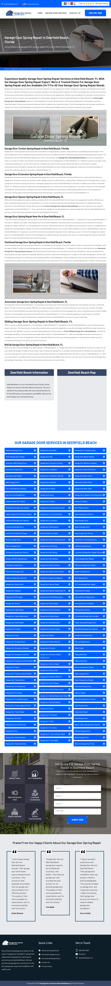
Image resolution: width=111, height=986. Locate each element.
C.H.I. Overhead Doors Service (16, 489)
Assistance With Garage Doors (16, 463)
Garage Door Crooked (13, 629)
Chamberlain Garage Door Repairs (17, 508)
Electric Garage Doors (13, 546)
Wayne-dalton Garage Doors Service (87, 725)
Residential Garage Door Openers (86, 629)
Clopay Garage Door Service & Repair (18, 514)
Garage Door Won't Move (83, 482)
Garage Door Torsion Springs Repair (52, 734)
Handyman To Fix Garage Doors (86, 540)
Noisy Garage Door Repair (49, 533)
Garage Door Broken (13, 603)
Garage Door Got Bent (13, 718)
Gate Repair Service (82, 508)
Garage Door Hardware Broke (16, 744)
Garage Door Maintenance (49, 527)
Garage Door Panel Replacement (51, 597)
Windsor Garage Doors (82, 731)
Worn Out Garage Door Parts (84, 744)
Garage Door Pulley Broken (49, 616)
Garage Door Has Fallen (48, 450)
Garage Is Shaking (81, 501)
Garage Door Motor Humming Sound (52, 540)
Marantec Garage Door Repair (85, 565)
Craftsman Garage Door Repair (16, 533)
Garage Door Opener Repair (49, 584)
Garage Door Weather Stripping (86, 463)
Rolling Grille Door (81, 654)
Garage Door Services (56, 13)
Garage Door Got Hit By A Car (16, 725)
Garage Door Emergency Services (17, 654)
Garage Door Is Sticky (47, 489)
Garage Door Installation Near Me (51, 476)
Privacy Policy (47, 966)
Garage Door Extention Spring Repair (18, 674)
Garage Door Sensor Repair (49, 664)
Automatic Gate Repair (14, 476)
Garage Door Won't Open (83, 489)
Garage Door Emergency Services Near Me (20, 661)
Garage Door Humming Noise (16, 737)
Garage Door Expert (13, 667)
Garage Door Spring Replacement (52, 689)
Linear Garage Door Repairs (84, 559)
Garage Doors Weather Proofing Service (89, 495)
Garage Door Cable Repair (15, 610)
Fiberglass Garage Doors (14, 565)
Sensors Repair (80, 693)
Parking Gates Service (82, 610)
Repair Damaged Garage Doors (85, 623)
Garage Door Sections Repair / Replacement (50, 656)
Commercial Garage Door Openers (17, 521)
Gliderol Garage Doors (82, 527)
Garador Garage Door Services (16, 578)
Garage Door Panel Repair (49, 603)
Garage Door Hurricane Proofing (51, 463)
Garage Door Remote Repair (50, 629)
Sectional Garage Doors (83, 686)
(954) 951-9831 (95, 13)
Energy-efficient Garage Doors (16, 559)
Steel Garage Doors (81, 705)
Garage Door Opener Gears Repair (52, 572)
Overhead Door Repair (82, 591)
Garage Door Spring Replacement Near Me (55, 696)
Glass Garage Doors (81, 521)
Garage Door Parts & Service (50, 610)
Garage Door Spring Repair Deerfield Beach (26, 69)
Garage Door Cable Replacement (17, 616)
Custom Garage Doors (13, 540)
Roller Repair (79, 648)
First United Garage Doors (15, 572)
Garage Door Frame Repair (15, 712)
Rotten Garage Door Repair (84, 667)
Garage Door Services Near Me (50, 677)
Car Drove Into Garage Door (15, 495)
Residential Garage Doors (83, 635)
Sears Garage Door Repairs (84, 680)
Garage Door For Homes (14, 693)
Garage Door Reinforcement (50, 623)
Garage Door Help (46, 457)
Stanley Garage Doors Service (85, 699)
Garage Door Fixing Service (15, 680)
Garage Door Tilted (46, 721)
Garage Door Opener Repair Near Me (52, 591)
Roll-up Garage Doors (82, 642)
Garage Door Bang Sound (14, 584)
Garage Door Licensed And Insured (52, 508)
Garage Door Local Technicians (51, 514)
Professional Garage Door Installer (87, 616)
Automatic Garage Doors (14, 470)
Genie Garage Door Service (84, 514)
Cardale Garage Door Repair (15, 501)
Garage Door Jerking (47, 501)
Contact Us (75, 13)
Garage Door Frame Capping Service (18, 705)
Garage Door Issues (47, 495)
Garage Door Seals (12, 635)
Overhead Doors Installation (84, 603)
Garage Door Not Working (49, 559)
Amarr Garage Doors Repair (15, 457)
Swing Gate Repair (81, 712)
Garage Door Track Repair (49, 740)
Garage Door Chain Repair (15, 623)
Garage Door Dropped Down (15, 642)
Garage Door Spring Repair (49, 683)
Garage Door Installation (48, 470)
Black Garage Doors (13, 482)
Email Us (82, 954)
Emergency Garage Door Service (17, 552)
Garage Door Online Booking (50, 565)
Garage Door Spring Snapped (50, 702)
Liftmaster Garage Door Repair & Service (89, 552)
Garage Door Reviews (47, 648)
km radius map (81, 402)
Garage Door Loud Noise (48, 521)
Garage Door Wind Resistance (85, 470)
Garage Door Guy (11, 731)
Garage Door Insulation (48, 482)
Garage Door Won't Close (83, 476)
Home (40, 13)
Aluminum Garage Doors (14, 450)
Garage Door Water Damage (84, 457)
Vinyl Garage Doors (81, 718)
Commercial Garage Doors (15, 527)
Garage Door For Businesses (15, 686)
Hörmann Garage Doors (83, 546)
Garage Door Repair (47, 635)
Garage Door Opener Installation (51, 578)
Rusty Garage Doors (82, 674)
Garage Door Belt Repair (14, 597)
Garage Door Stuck (46, 709)
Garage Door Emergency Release (17, 648)
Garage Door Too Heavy (48, 728)
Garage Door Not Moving (48, 552)
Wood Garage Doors (82, 737)
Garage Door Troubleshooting (85, 450)
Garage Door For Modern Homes (17, 699)
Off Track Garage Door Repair (85, 584)
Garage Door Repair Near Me (50, 642)
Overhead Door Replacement (85, 597)
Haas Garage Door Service (84, 533)
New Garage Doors (81, 578)
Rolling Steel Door (81, 661)
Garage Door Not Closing (48, 546)
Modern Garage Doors (82, 572)
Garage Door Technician (48, 715)
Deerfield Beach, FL (11, 4)
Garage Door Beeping (13, 591)
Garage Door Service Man (49, 670)
